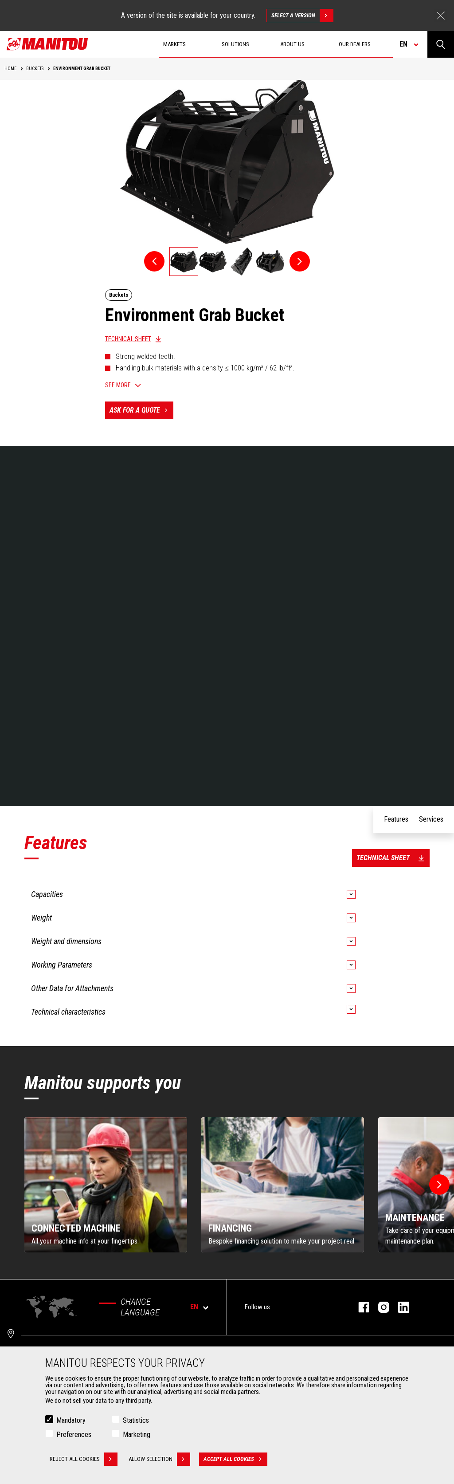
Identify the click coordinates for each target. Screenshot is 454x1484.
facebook (359, 1307)
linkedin (399, 1307)
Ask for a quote (141, 410)
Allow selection (159, 1459)
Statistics (136, 1420)
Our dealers (355, 44)
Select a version (302, 15)
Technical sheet (128, 338)
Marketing (136, 1434)
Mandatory (71, 1420)
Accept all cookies (235, 1459)
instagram (379, 1307)
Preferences (73, 1434)
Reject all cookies (83, 1459)
